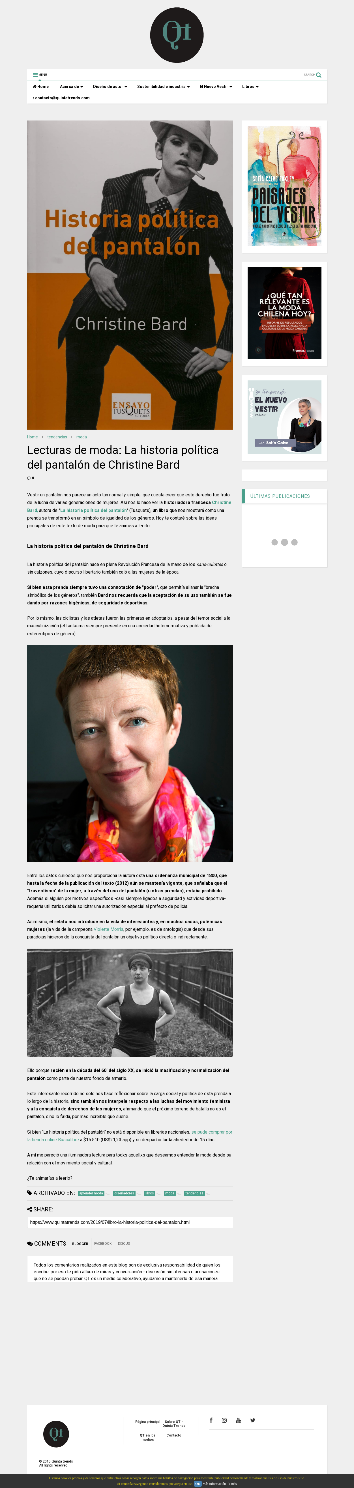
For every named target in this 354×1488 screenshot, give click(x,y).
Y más (232, 1484)
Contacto (173, 1435)
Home (41, 86)
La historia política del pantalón (93, 510)
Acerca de (71, 86)
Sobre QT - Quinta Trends (173, 1424)
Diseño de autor (110, 86)
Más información (214, 1484)
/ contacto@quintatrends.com (61, 98)
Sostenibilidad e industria (163, 86)
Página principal (147, 1422)
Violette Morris (108, 929)
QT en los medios (148, 1437)
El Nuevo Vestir (216, 86)
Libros (250, 86)
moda (81, 437)
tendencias (57, 437)
